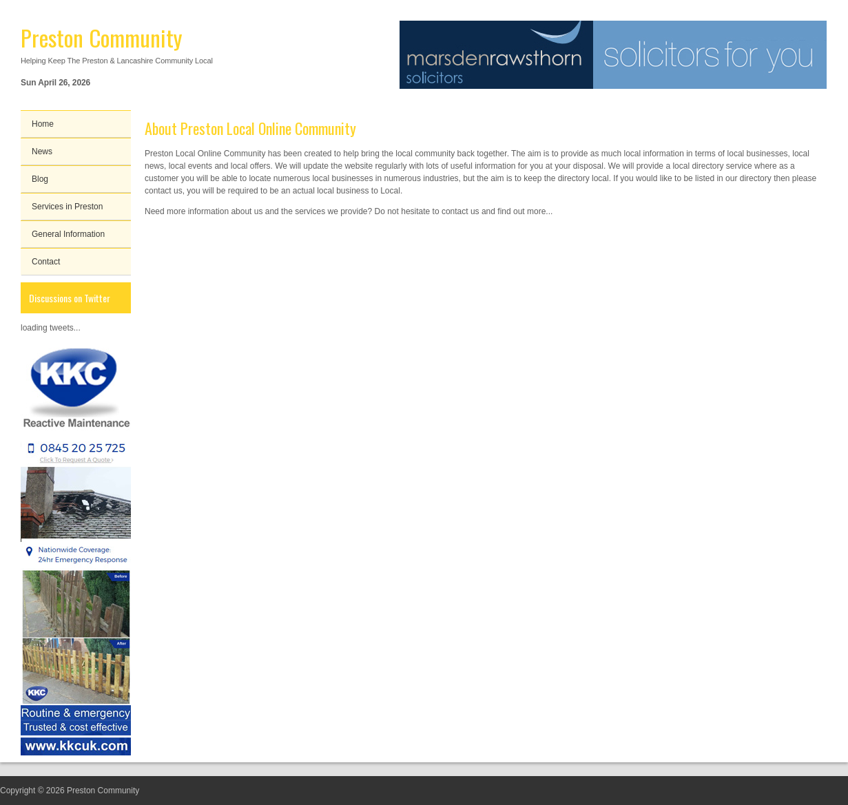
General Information (68, 234)
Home (43, 124)
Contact (46, 261)
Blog (40, 179)
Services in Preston (67, 206)
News (42, 151)
